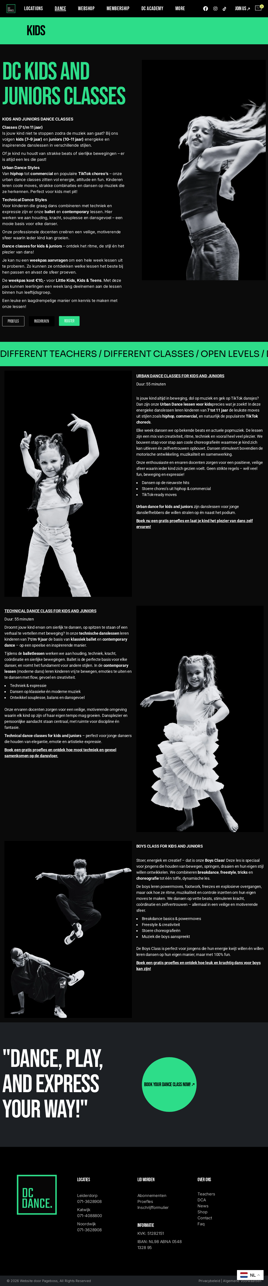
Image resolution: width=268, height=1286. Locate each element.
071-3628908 (89, 1201)
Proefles (145, 1201)
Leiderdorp (87, 1195)
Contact (205, 1218)
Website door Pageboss (39, 1281)
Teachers (206, 1194)
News (203, 1206)
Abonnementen (151, 1195)
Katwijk (84, 1209)
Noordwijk (86, 1224)
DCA (202, 1200)
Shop (202, 1212)
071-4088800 (89, 1215)
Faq (201, 1224)
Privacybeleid (209, 1281)
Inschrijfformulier (153, 1207)
